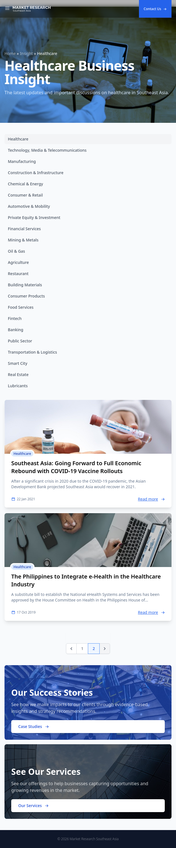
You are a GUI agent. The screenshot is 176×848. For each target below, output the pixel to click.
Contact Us (155, 8)
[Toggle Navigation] (7, 9)
